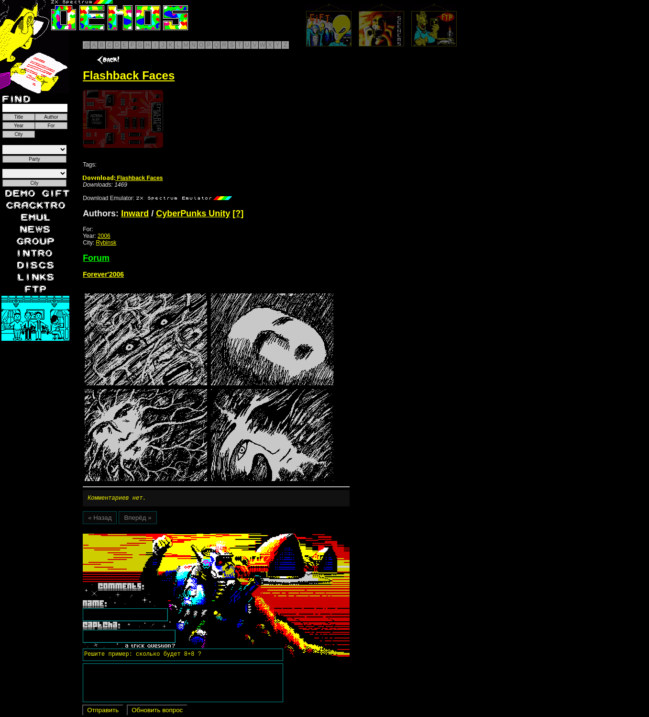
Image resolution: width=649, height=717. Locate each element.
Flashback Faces (123, 178)
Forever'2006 (103, 274)
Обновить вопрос (157, 711)
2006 (104, 236)
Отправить (103, 711)
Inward (135, 213)
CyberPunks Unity (193, 213)
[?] (237, 213)
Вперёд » (137, 519)
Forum (96, 258)
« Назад (99, 519)
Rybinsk (106, 242)
